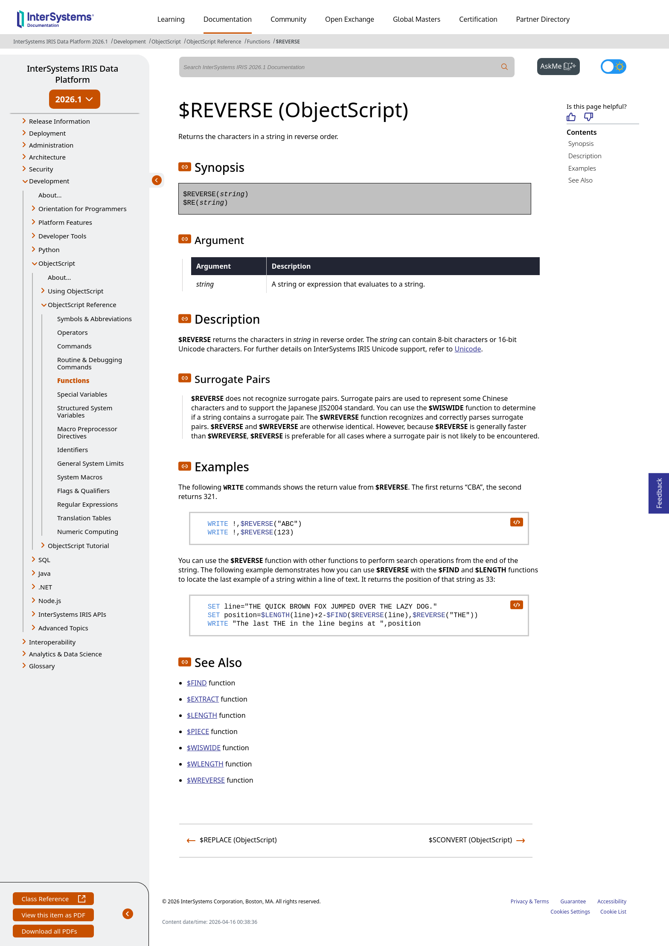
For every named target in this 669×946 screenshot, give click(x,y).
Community (288, 19)
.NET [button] (45, 587)
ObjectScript (166, 41)
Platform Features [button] (65, 222)
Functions (259, 41)
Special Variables (82, 394)
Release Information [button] (59, 121)
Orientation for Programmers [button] (82, 208)
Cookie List (613, 911)
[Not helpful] (588, 117)
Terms (541, 901)
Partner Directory (543, 19)
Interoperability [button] (52, 642)
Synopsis (581, 143)
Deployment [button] (47, 133)
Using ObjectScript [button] (75, 291)
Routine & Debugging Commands (89, 363)
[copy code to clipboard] (516, 521)
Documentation (228, 19)
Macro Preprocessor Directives (87, 432)
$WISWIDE (204, 747)
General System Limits (90, 463)
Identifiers (72, 449)
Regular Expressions (87, 504)
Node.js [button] (49, 600)
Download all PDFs (50, 932)
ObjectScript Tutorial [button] (78, 545)
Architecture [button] (47, 157)
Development (129, 41)
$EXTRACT (203, 699)
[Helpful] (571, 117)
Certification (478, 19)
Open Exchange (349, 19)
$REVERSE (288, 41)
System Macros (79, 477)
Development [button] (49, 181)
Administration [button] (51, 145)
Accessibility (611, 901)
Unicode (467, 349)
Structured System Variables (84, 411)
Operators (72, 332)
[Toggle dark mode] (613, 66)
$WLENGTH (205, 764)
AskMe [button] (560, 65)
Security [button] (41, 169)
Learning (171, 19)
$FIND (197, 683)
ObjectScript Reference (213, 41)
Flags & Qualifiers (83, 490)
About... (50, 195)
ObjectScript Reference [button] (82, 304)
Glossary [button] (42, 666)
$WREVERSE (206, 780)
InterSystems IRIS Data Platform (72, 74)
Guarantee (573, 901)
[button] (184, 166)
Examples (582, 168)
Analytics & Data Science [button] (65, 654)
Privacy (519, 901)
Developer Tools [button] (62, 236)
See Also (580, 180)
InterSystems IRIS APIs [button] (72, 614)
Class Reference (53, 899)
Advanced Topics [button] (63, 628)
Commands (74, 346)
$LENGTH (202, 715)
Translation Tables (84, 518)
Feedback (659, 490)
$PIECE (198, 731)
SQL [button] (44, 559)
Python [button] (49, 249)
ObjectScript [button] (56, 263)
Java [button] (44, 573)
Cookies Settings (570, 912)
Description (585, 155)
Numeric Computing (87, 531)
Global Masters (416, 19)
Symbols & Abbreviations (94, 318)
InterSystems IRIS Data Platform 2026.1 (60, 41)
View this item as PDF (53, 916)
